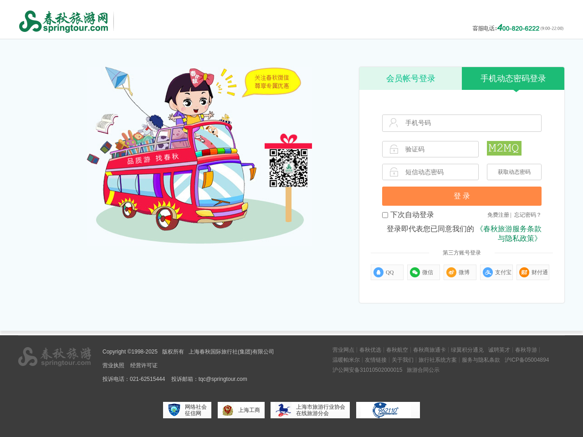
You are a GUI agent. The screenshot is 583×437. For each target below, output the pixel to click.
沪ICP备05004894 (527, 360)
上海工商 (241, 410)
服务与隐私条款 (481, 360)
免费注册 (498, 215)
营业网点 (343, 350)
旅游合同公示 (423, 370)
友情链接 (376, 360)
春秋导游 (526, 350)
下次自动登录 (408, 214)
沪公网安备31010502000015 (367, 370)
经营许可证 (144, 365)
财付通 (533, 272)
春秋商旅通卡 (429, 350)
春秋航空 (397, 350)
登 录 (462, 196)
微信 (421, 272)
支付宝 (497, 272)
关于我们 (403, 360)
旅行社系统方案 (438, 360)
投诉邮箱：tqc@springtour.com (209, 379)
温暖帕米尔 (346, 360)
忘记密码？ (528, 215)
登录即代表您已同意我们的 (464, 233)
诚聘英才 (499, 350)
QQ (383, 272)
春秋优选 (370, 350)
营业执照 (113, 365)
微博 (458, 272)
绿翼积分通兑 (467, 350)
